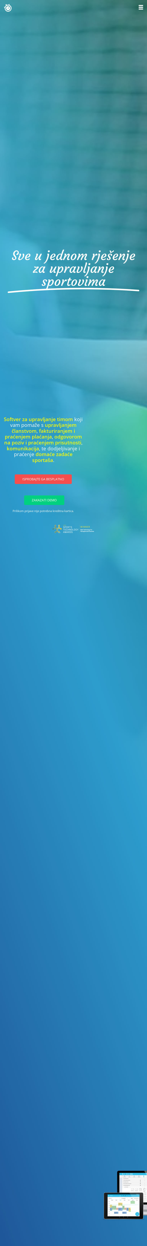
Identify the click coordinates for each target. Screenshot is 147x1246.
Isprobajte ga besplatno (43, 479)
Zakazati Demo (44, 500)
